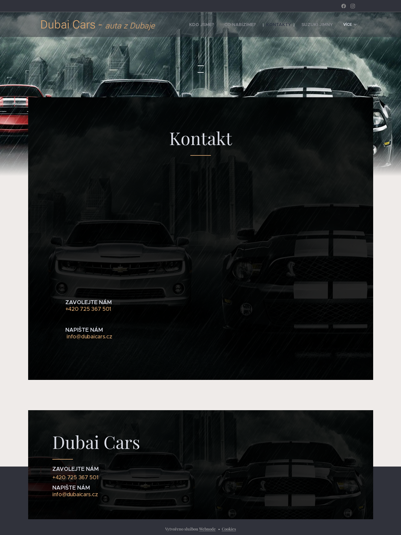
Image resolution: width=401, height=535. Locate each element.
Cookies (229, 528)
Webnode (207, 528)
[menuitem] (216, 24)
